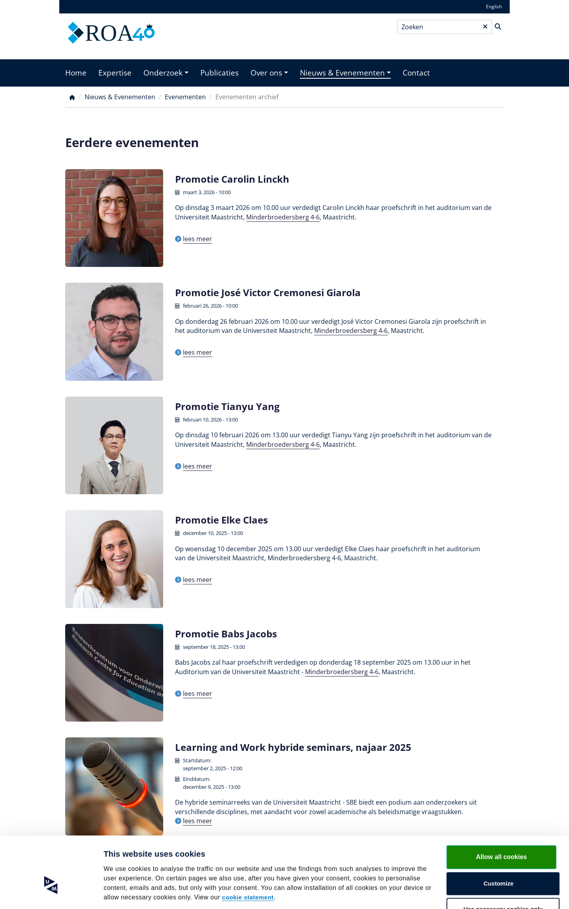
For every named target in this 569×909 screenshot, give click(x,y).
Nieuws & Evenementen (342, 73)
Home (76, 73)
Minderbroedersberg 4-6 (283, 217)
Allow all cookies (501, 831)
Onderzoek (163, 73)
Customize (503, 857)
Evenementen (185, 97)
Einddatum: (196, 778)
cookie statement (248, 871)
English (494, 6)
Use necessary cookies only (503, 883)
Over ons (266, 73)
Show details (122, 893)
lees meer (197, 238)
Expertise (115, 73)
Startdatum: (197, 760)
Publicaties (219, 73)
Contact (416, 73)
